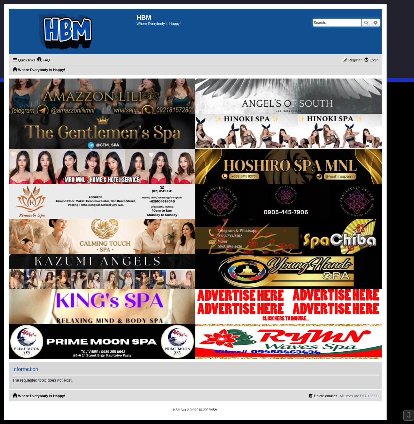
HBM (213, 410)
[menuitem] (43, 60)
